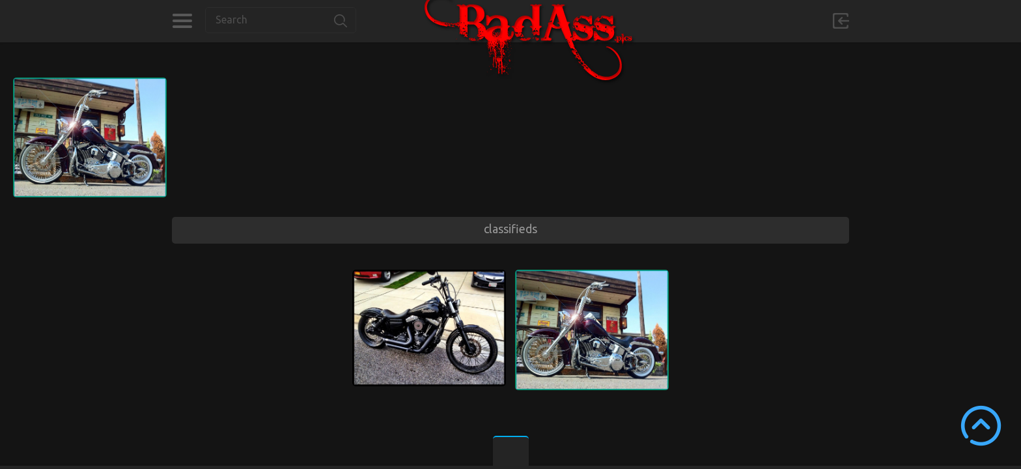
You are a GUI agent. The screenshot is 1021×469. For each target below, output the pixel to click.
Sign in (840, 21)
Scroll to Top (980, 425)
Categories (182, 21)
